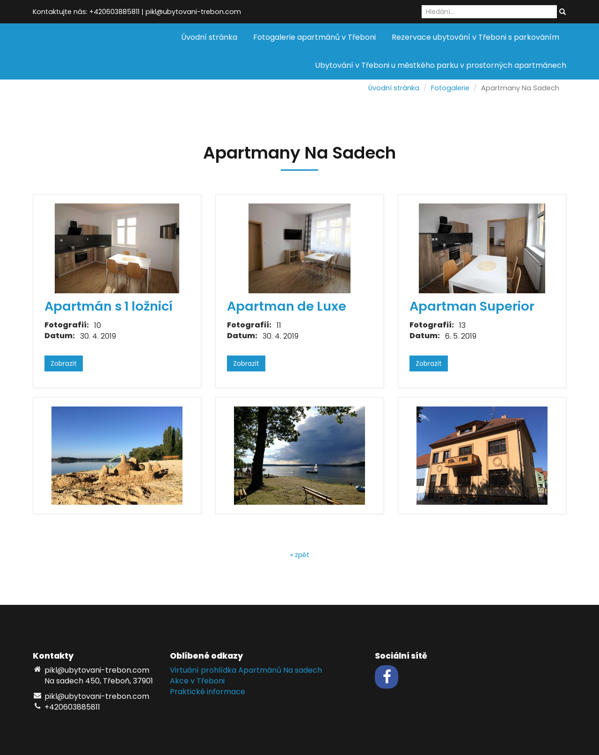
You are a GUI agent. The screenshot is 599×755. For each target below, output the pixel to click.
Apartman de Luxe (286, 306)
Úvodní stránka (209, 37)
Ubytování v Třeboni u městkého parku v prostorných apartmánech (440, 65)
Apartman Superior (471, 306)
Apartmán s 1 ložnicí (108, 306)
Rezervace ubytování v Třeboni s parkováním (475, 37)
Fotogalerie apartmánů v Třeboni (314, 37)
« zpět (299, 554)
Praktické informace (207, 691)
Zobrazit (64, 363)
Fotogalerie (450, 88)
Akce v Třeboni (197, 680)
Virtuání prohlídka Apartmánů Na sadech (246, 670)
